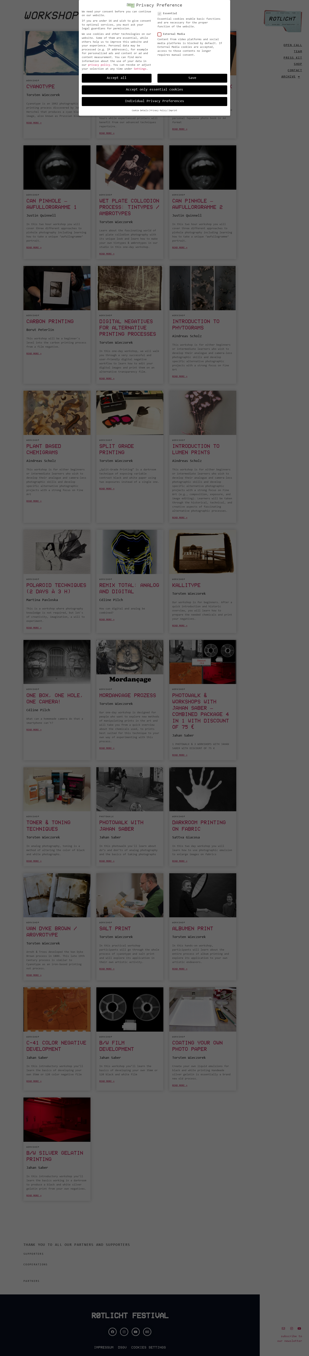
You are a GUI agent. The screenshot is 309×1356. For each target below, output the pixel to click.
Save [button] (192, 78)
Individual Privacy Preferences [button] (154, 101)
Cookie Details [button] (140, 111)
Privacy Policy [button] (158, 111)
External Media (172, 34)
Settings (140, 69)
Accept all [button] (117, 78)
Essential (168, 14)
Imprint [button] (173, 111)
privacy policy (99, 65)
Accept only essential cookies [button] (154, 89)
